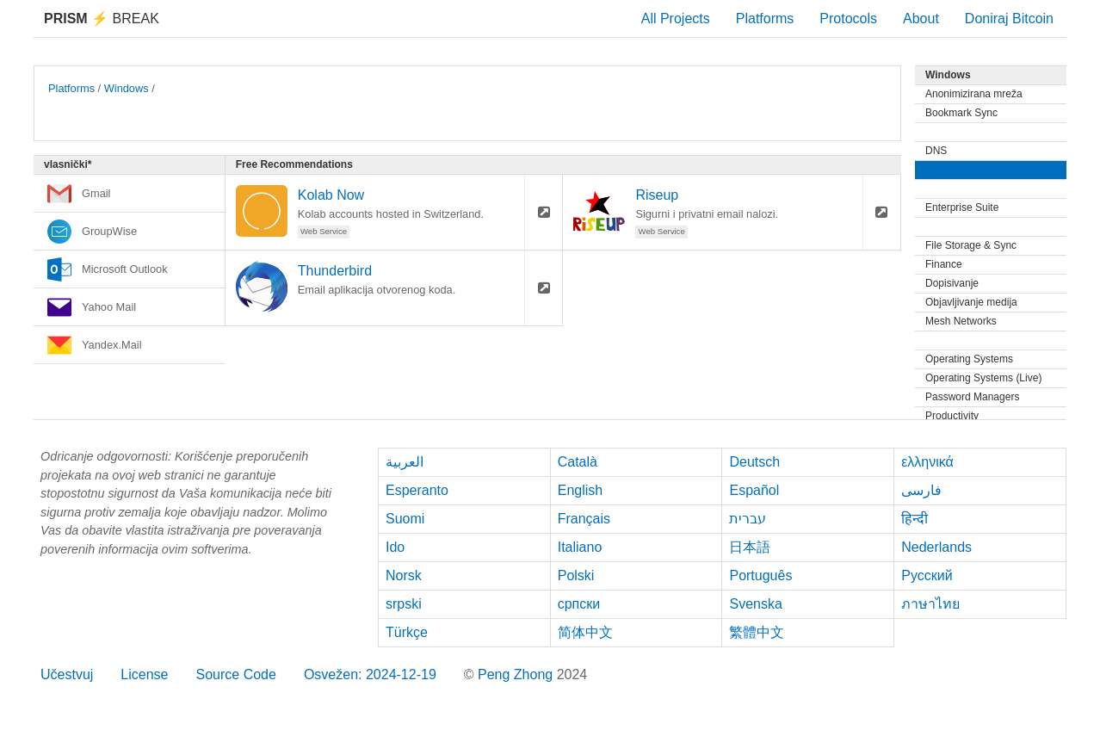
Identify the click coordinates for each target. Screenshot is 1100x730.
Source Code (236, 674)
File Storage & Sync (971, 245)
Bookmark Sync (961, 113)
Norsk (404, 575)
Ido (395, 547)
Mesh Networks (961, 321)
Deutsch (754, 462)
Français (584, 518)
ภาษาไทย (930, 604)
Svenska (755, 604)
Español (754, 490)
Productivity (952, 416)
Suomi (405, 518)
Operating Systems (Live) (983, 378)
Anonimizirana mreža (974, 94)
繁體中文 (756, 632)
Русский (926, 575)
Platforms (765, 18)
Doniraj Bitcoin (1009, 18)
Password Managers (972, 397)
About (921, 18)
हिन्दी (914, 518)
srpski (404, 604)
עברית (747, 518)
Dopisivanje (952, 283)
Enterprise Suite (961, 207)
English (580, 490)
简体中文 (585, 632)
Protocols (848, 18)
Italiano (580, 547)
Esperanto (417, 490)
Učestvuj (66, 674)
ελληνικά (927, 462)
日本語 (749, 547)
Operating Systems (969, 359)
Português (760, 575)
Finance (943, 264)
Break (101, 18)
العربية (404, 462)
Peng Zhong (517, 674)
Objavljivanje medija (971, 302)
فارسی (921, 490)
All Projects (675, 18)
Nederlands (936, 547)
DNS (936, 151)
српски (579, 604)
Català (577, 462)
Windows (126, 88)
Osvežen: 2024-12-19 (370, 674)
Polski (576, 575)
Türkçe (407, 632)
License (144, 674)
